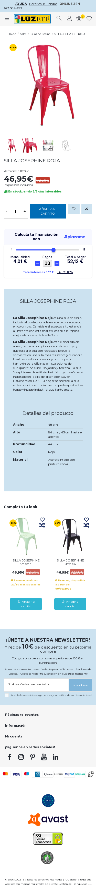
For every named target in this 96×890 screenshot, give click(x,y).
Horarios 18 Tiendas (43, 4)
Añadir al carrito (48, 211)
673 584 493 (13, 8)
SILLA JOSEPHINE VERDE (26, 562)
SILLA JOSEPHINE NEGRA (70, 562)
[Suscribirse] (80, 685)
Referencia (11, 171)
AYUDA (21, 4)
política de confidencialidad (75, 695)
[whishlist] (89, 19)
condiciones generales (38, 695)
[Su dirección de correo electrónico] (36, 684)
